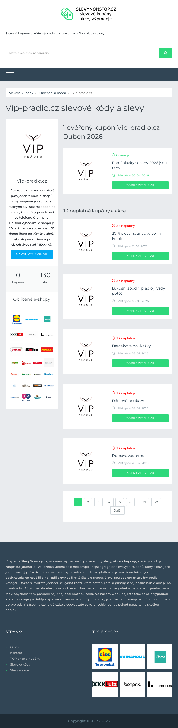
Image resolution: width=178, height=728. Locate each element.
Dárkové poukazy (128, 401)
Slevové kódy (20, 664)
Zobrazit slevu (140, 185)
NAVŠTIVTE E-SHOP (32, 254)
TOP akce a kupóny (25, 658)
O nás (14, 647)
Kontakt (16, 653)
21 (144, 502)
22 (156, 502)
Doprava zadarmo (128, 455)
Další (117, 510)
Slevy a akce (19, 670)
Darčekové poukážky (131, 346)
